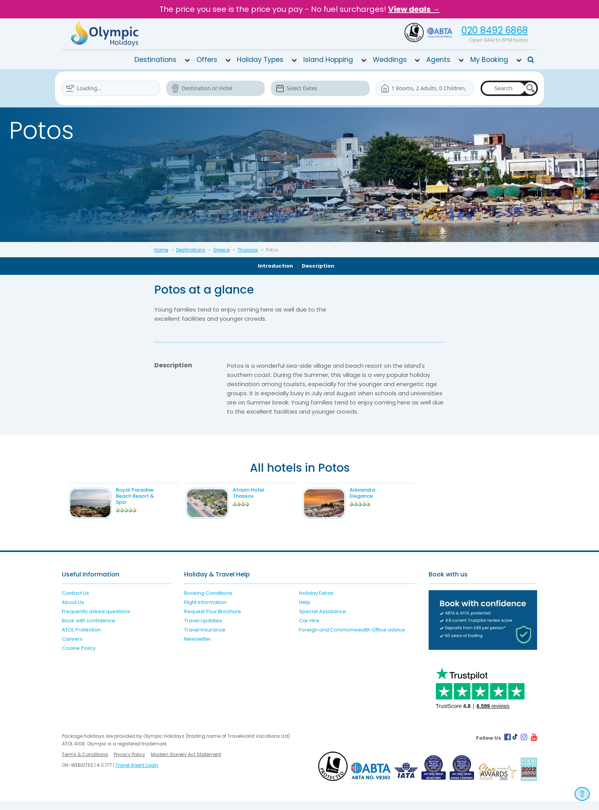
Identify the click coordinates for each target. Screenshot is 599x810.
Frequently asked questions (96, 619)
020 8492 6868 (494, 30)
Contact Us (75, 601)
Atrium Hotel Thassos (261, 493)
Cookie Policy (79, 656)
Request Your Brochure (212, 619)
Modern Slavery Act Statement (186, 763)
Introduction (275, 265)
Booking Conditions (208, 601)
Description (318, 265)
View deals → (414, 9)
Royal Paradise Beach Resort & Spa (147, 496)
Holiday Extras (316, 601)
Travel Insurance (204, 638)
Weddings (390, 59)
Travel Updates (203, 629)
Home (161, 250)
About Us (73, 610)
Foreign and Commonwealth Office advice (352, 638)
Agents (438, 59)
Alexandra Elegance (374, 493)
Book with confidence (88, 629)
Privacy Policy (129, 763)
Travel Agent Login (136, 774)
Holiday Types (260, 59)
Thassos (248, 250)
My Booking (489, 59)
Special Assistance (322, 619)
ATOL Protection (81, 638)
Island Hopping (328, 59)
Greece (221, 250)
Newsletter (197, 647)
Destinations (155, 59)
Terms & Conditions (85, 763)
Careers (72, 647)
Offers (206, 59)
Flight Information (205, 610)
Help (305, 610)
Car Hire (309, 629)
